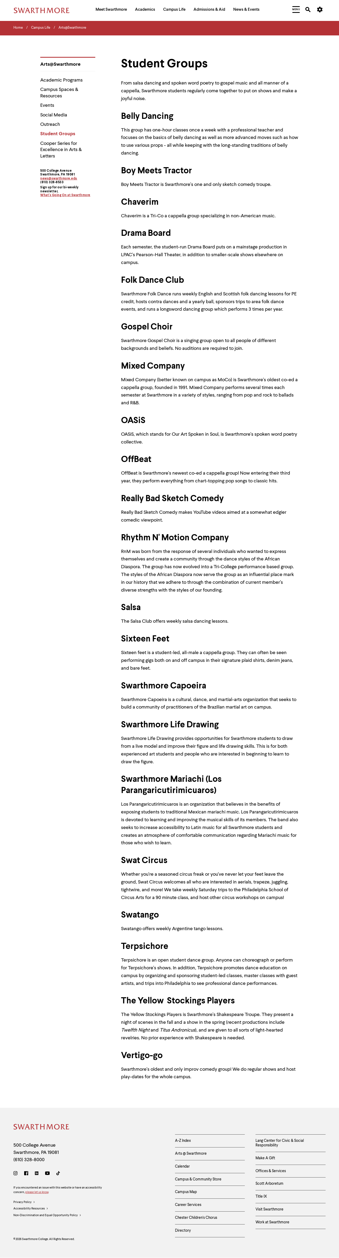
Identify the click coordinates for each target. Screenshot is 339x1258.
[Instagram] (16, 1174)
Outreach (50, 124)
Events (47, 105)
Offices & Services (271, 1171)
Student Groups (57, 133)
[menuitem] (111, 10)
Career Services (188, 1205)
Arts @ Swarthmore (191, 1154)
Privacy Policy (24, 1202)
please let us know (36, 1192)
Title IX (261, 1196)
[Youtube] (47, 1174)
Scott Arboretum (269, 1184)
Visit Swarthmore (269, 1209)
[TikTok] (58, 1174)
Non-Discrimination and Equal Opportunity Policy (47, 1215)
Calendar (182, 1166)
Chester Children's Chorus (196, 1218)
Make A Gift (265, 1158)
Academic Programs (61, 80)
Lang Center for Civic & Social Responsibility (280, 1143)
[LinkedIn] (37, 1174)
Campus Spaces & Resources (59, 92)
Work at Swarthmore (272, 1222)
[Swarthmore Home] (41, 1128)
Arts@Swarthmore (60, 64)
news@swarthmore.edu (58, 178)
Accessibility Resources (30, 1209)
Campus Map (186, 1192)
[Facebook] (26, 1174)
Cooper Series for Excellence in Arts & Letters (61, 150)
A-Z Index (183, 1141)
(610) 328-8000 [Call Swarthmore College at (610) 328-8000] (29, 1159)
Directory (183, 1231)
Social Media (53, 115)
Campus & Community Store (198, 1179)
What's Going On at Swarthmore (65, 195)
